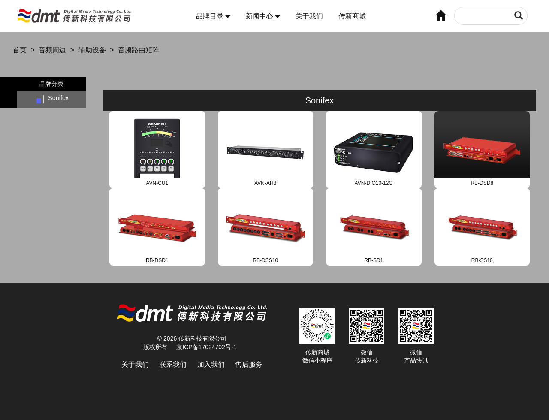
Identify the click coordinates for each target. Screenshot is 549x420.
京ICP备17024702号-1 (206, 347)
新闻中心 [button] (263, 16)
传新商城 (352, 16)
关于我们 (309, 16)
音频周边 (52, 50)
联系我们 (173, 364)
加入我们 (211, 364)
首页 (20, 50)
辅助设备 (92, 50)
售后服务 (248, 364)
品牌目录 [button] (213, 16)
